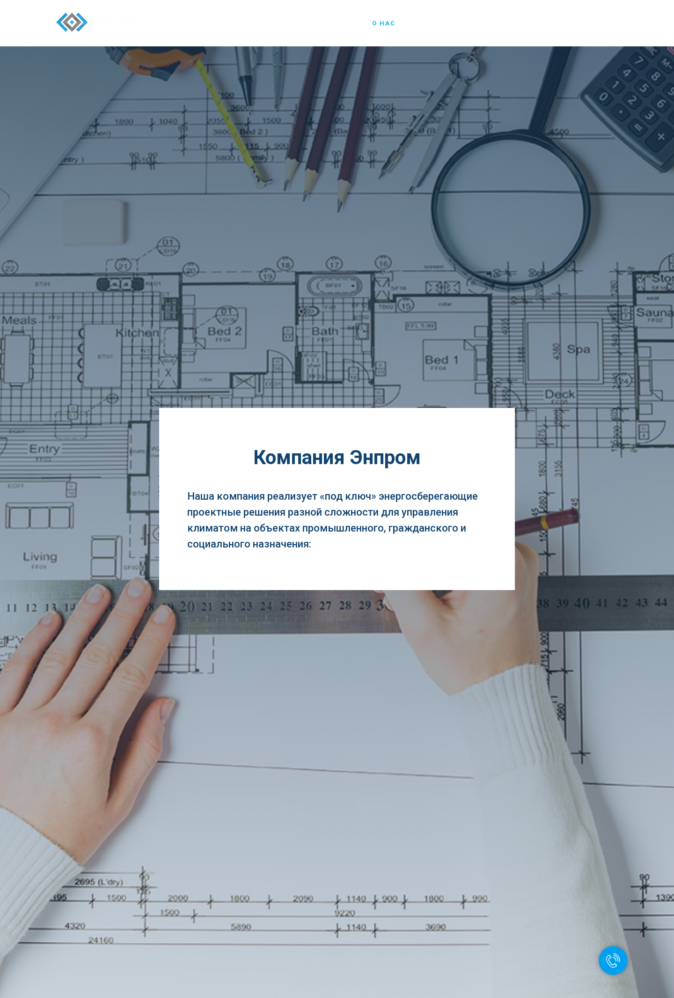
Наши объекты (486, 23)
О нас (384, 23)
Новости (547, 23)
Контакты (598, 23)
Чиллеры (426, 23)
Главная (342, 23)
